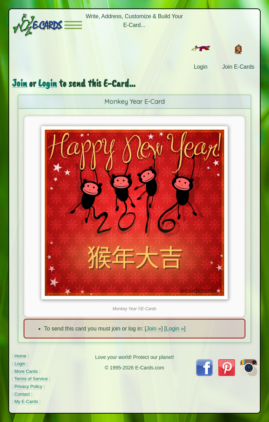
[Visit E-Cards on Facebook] (204, 374)
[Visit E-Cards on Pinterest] (226, 374)
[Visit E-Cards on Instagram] (248, 374)
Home (20, 356)
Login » (175, 329)
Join (19, 83)
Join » (153, 329)
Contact (22, 394)
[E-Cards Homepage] (38, 25)
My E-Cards (26, 401)
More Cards (26, 371)
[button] (73, 25)
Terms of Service (31, 378)
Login (47, 83)
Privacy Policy (28, 386)
